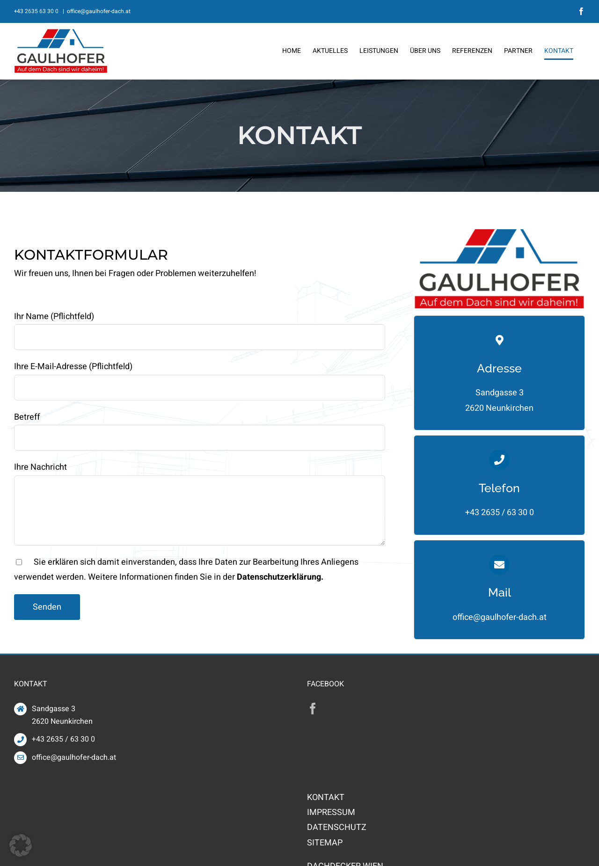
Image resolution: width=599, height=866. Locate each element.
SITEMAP (325, 843)
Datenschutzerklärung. (280, 577)
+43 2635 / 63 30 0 (499, 512)
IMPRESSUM (331, 812)
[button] (20, 845)
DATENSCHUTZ (336, 827)
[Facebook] (313, 708)
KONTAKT (325, 797)
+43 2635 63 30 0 (37, 11)
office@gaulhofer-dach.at (99, 11)
